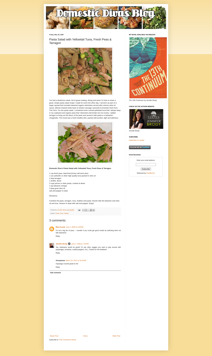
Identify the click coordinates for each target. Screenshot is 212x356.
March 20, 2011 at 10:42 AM (76, 260)
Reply (58, 236)
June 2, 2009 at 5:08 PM (74, 227)
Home (85, 336)
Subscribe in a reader (136, 140)
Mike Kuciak (60, 227)
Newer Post (54, 336)
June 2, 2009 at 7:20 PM (80, 244)
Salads (66, 213)
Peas (61, 213)
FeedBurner (150, 173)
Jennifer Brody (61, 244)
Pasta (57, 213)
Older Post (116, 336)
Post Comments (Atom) (67, 340)
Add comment (55, 273)
